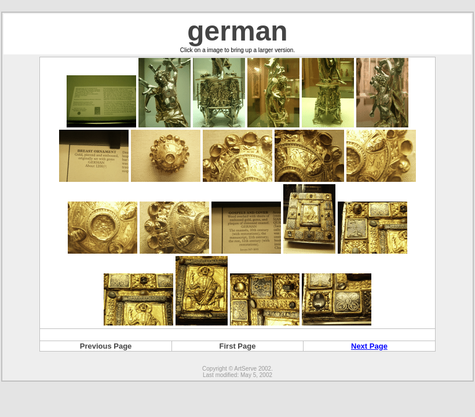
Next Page (369, 346)
